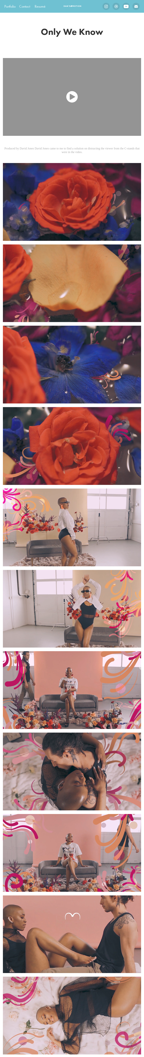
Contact (24, 6)
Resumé (40, 6)
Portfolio (10, 6)
